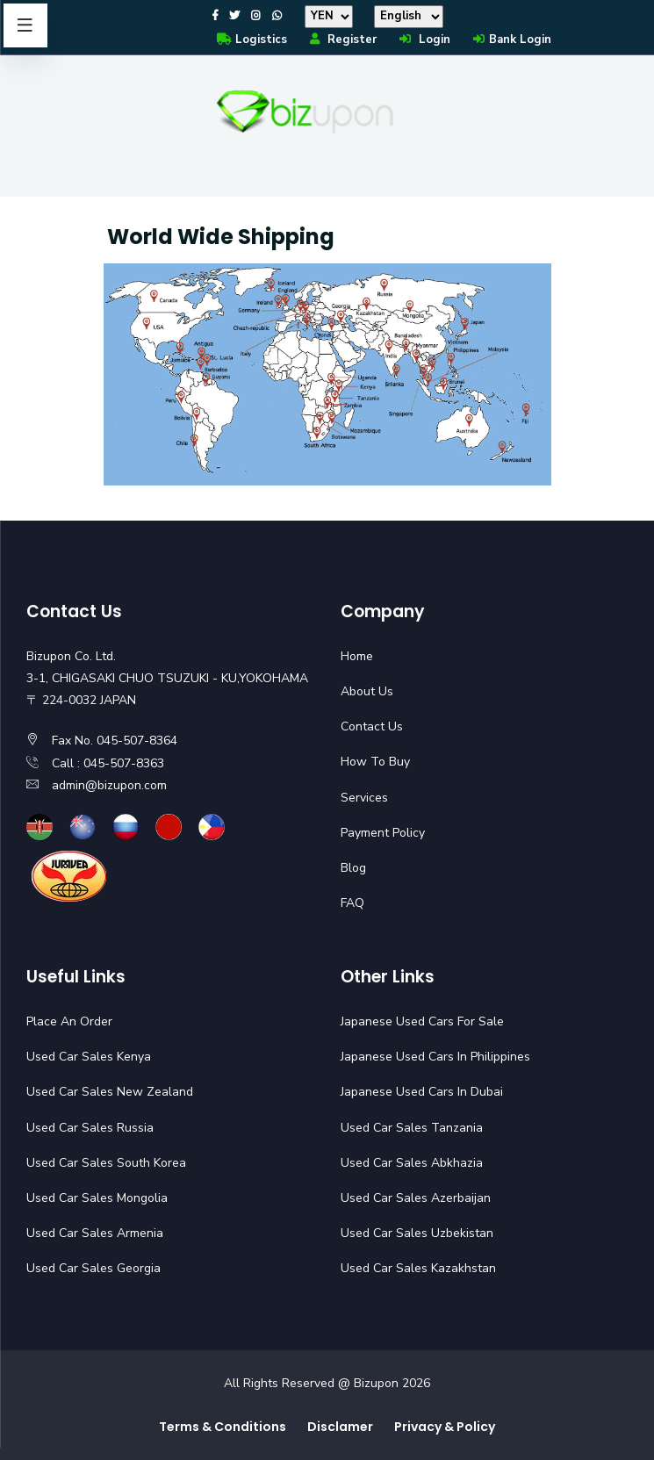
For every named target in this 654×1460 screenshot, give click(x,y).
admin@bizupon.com (109, 785)
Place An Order (69, 1021)
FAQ (352, 903)
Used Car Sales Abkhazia (412, 1162)
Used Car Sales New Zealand (109, 1091)
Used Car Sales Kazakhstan (418, 1268)
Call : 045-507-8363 (108, 763)
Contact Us (372, 726)
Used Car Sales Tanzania (412, 1127)
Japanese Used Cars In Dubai (422, 1091)
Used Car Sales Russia (90, 1127)
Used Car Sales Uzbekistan (417, 1233)
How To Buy (375, 761)
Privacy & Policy (444, 1426)
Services (364, 797)
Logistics (251, 39)
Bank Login (511, 39)
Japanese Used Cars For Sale (422, 1021)
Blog (353, 867)
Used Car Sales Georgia (93, 1268)
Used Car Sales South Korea (106, 1162)
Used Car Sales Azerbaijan (416, 1198)
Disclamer (340, 1426)
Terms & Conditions (222, 1426)
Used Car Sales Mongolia (97, 1198)
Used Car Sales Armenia (94, 1233)
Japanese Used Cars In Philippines (435, 1056)
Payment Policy (383, 832)
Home (357, 656)
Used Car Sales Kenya (88, 1056)
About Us (367, 691)
